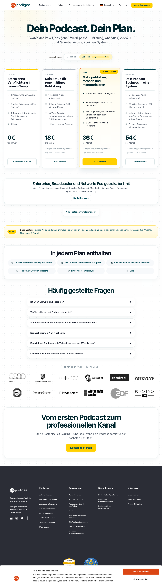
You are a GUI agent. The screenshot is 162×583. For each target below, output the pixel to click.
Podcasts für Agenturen (108, 495)
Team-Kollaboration (47, 522)
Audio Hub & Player (47, 518)
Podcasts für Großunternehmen (105, 500)
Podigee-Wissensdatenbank (76, 532)
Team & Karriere (134, 499)
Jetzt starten (59, 161)
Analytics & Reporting (48, 504)
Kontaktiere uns (81, 198)
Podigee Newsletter (77, 527)
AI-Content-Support (47, 508)
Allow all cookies (141, 555)
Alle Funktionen (45, 495)
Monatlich (71, 57)
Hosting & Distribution (48, 499)
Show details (133, 578)
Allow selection (141, 563)
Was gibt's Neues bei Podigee (77, 516)
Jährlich (95, 57)
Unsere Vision (133, 495)
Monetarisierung (46, 513)
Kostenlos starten (22, 161)
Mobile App (44, 527)
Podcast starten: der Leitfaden (77, 505)
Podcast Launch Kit (77, 499)
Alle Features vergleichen (81, 212)
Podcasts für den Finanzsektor (105, 507)
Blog (71, 511)
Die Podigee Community (78, 522)
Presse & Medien (135, 504)
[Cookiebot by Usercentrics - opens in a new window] (16, 578)
